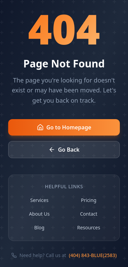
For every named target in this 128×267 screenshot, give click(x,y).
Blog (39, 227)
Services (39, 200)
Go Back (64, 149)
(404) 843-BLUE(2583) (93, 255)
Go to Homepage (64, 127)
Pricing (88, 200)
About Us (39, 214)
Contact (88, 214)
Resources (88, 227)
